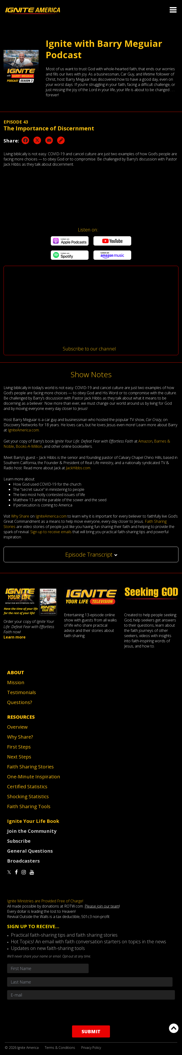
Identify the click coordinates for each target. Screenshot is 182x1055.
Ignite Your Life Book (33, 821)
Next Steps (19, 757)
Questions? (19, 702)
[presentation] (91, 1012)
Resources (21, 717)
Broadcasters (23, 861)
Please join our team (102, 906)
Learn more (15, 637)
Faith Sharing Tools (28, 806)
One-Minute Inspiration (33, 776)
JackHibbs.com (78, 467)
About (15, 672)
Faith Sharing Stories (30, 766)
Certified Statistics (27, 786)
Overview (17, 727)
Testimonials (21, 692)
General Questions (30, 851)
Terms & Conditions (60, 1047)
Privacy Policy (91, 1047)
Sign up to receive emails (51, 531)
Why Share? (20, 737)
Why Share (20, 516)
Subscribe (19, 841)
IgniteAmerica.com (23, 430)
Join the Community (31, 831)
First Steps (19, 747)
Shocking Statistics (28, 796)
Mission (15, 682)
